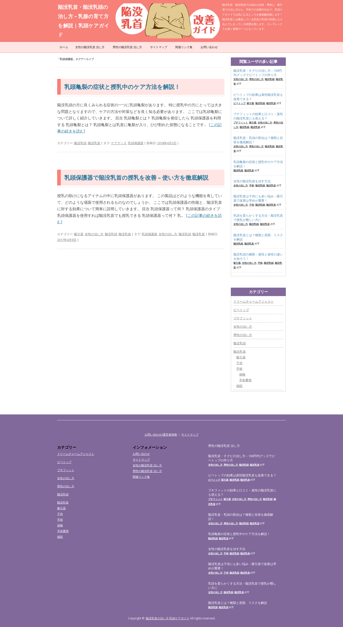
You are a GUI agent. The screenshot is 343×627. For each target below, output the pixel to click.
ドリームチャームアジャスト (253, 301)
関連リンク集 (183, 47)
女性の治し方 (94, 234)
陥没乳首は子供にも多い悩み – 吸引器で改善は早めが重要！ (258, 198)
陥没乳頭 (80, 143)
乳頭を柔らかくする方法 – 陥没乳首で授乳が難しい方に (258, 217)
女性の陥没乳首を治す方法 (252, 181)
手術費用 (245, 380)
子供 (251, 204)
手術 (251, 185)
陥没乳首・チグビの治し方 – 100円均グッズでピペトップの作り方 (257, 72)
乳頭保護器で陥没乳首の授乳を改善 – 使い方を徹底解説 (136, 177)
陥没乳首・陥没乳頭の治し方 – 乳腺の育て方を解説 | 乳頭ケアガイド (83, 21)
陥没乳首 (94, 143)
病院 (239, 386)
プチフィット (240, 122)
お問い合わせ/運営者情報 (161, 435)
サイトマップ (158, 47)
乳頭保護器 (135, 143)
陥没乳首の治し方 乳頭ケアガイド (167, 618)
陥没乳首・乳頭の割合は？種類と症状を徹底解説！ (258, 140)
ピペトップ (239, 103)
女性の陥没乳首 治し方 (90, 47)
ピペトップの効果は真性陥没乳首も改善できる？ (258, 96)
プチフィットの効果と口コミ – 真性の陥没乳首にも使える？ (258, 116)
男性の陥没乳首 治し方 (127, 47)
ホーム (64, 47)
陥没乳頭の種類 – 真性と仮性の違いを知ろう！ (258, 256)
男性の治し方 (256, 79)
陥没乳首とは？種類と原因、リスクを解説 (258, 237)
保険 (242, 374)
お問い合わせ (209, 47)
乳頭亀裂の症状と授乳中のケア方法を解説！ (122, 87)
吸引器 (78, 234)
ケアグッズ (118, 143)
